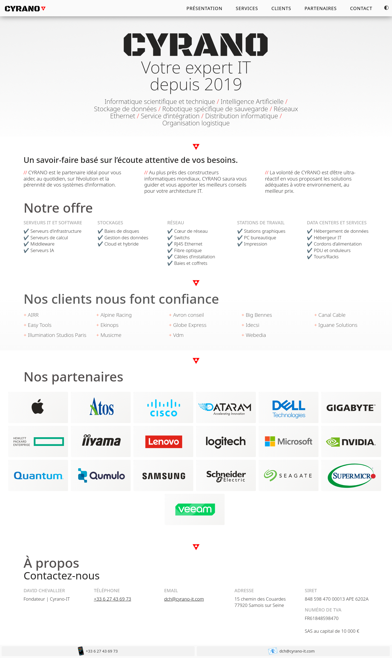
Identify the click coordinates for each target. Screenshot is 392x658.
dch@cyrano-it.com (184, 599)
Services (247, 8)
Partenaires (321, 8)
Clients (281, 8)
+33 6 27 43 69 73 (112, 599)
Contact (361, 8)
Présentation (204, 8)
